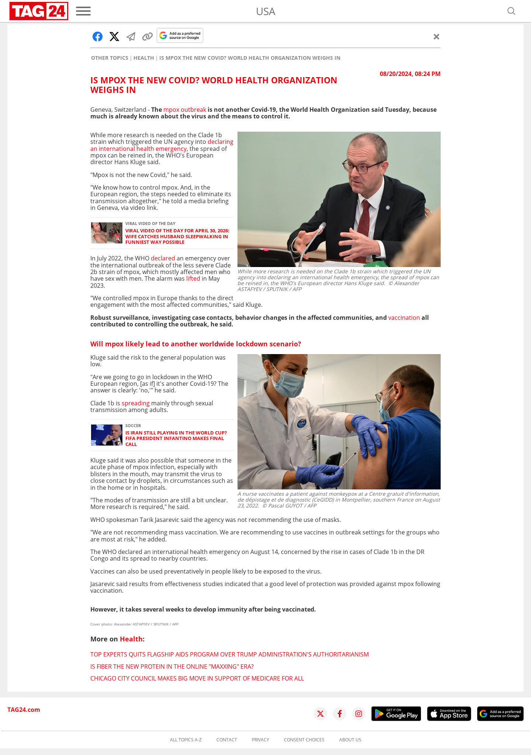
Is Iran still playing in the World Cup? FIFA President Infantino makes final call (176, 438)
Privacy (260, 739)
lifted (193, 278)
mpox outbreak (184, 109)
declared (163, 258)
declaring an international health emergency (161, 145)
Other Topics (109, 58)
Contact (226, 739)
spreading (136, 403)
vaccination (404, 318)
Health (143, 58)
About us (350, 739)
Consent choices (304, 739)
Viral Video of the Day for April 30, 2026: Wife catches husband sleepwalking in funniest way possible (177, 236)
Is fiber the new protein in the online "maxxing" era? (172, 666)
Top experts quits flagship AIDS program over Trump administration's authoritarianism (229, 654)
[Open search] (511, 11)
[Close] (437, 36)
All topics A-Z (186, 739)
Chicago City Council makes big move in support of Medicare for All (197, 678)
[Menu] (83, 11)
